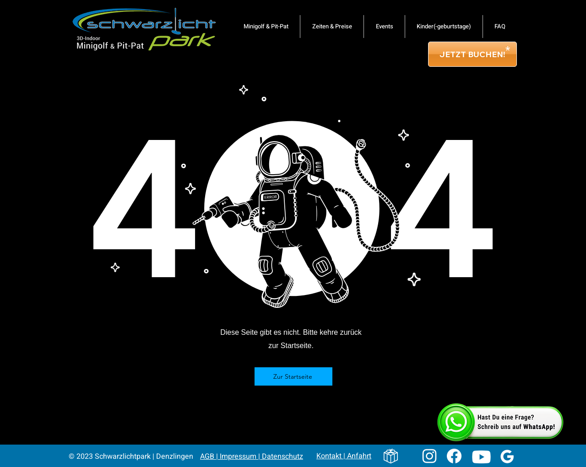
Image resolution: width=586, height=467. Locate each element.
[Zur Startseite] (293, 376)
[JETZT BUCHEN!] (472, 54)
